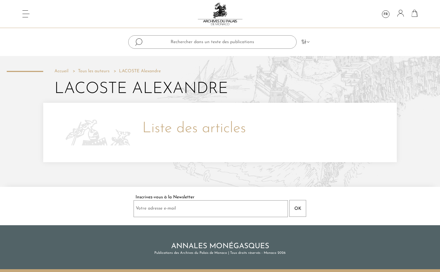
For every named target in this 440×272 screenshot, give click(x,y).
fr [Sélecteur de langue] (386, 14)
